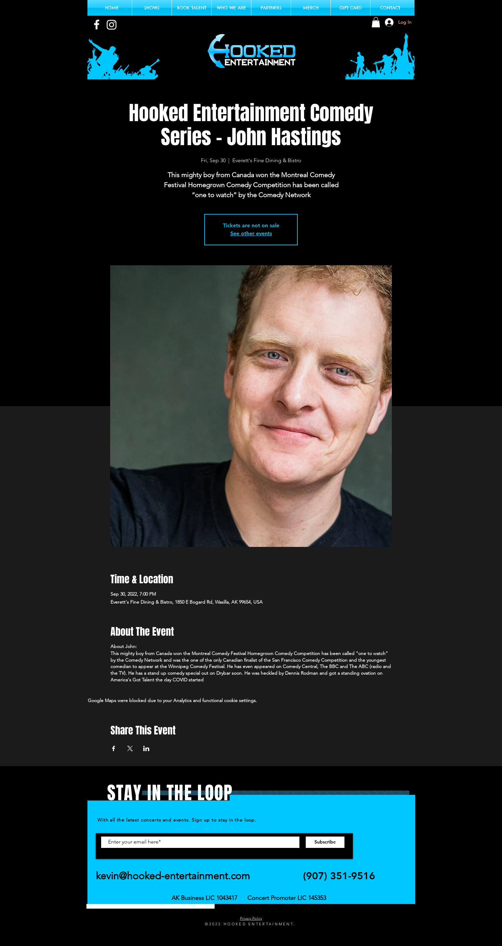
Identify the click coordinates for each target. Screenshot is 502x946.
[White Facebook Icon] (96, 24)
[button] (375, 22)
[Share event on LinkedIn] (146, 748)
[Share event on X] (130, 748)
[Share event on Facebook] (113, 748)
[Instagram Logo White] (111, 24)
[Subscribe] (325, 842)
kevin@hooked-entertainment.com (173, 876)
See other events (251, 233)
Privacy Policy (251, 918)
